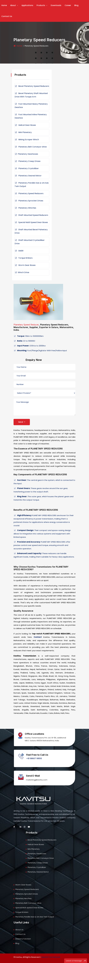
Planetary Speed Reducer (26, 324)
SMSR (19, 250)
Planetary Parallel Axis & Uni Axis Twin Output (34, 916)
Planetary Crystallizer (27, 168)
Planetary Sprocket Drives (29, 200)
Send (21, 422)
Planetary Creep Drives (27, 161)
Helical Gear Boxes (25, 125)
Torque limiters (24, 258)
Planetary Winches (25, 208)
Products (42, 5)
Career (68, 5)
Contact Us (6, 16)
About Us (19, 929)
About (14, 5)
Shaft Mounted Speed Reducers (31, 215)
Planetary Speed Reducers (29, 193)
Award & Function (23, 938)
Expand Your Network (51, 957)
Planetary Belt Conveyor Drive (41, 858)
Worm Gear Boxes (25, 265)
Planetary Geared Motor (28, 175)
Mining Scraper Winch (27, 139)
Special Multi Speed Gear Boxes (31, 222)
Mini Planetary (23, 132)
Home (4, 5)
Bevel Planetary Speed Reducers (32, 86)
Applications (27, 5)
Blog (76, 5)
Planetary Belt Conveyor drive (31, 146)
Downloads (56, 5)
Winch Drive (22, 272)
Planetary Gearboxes (26, 154)
